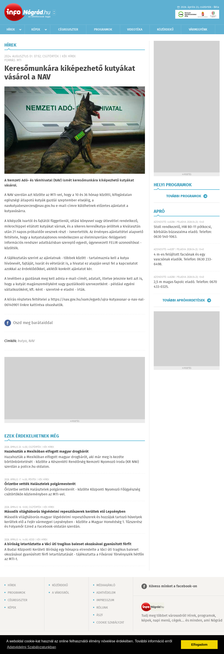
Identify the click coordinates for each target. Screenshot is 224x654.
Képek (35, 29)
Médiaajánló (105, 585)
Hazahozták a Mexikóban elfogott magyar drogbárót (46, 451)
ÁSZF (99, 615)
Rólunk (102, 607)
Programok (103, 29)
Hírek (11, 29)
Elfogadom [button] (199, 644)
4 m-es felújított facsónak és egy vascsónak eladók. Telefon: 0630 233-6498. (183, 259)
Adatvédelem (106, 592)
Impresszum (105, 600)
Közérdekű (165, 29)
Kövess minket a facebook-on (173, 586)
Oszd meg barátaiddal (33, 323)
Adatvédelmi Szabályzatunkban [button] (31, 647)
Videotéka (134, 29)
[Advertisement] (74, 387)
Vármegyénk (198, 29)
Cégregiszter (68, 29)
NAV (32, 341)
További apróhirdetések (184, 300)
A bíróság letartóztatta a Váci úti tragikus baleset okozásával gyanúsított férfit (67, 544)
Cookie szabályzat (110, 622)
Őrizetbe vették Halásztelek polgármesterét (40, 484)
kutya (22, 341)
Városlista (54, 12)
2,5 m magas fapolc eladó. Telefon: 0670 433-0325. (185, 284)
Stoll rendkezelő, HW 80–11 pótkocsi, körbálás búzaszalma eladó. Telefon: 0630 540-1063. (183, 232)
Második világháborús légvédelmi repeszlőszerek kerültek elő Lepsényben (64, 511)
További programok (183, 196)
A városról (60, 592)
